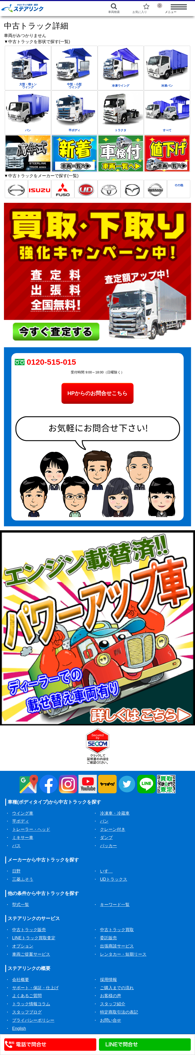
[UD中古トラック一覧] (86, 189)
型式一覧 (20, 904)
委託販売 (108, 938)
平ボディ (20, 821)
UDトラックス (113, 879)
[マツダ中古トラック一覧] (132, 189)
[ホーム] (44, 8)
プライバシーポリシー (33, 1020)
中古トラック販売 (29, 929)
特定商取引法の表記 (119, 1012)
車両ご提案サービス (31, 954)
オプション (22, 946)
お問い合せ (110, 1020)
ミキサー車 (22, 837)
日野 (16, 871)
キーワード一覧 (115, 904)
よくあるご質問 (27, 995)
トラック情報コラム (31, 1004)
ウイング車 (22, 813)
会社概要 (20, 979)
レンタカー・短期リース (123, 954)
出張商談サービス (117, 946)
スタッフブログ (27, 1012)
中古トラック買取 (117, 929)
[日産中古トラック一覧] (155, 189)
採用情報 (108, 979)
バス (16, 845)
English (19, 1028)
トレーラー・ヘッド (31, 829)
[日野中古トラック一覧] (16, 189)
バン (104, 821)
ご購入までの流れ (117, 988)
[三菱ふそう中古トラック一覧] (62, 189)
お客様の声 (110, 995)
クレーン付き (112, 829)
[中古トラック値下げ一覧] (167, 153)
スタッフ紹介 (112, 1004)
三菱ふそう (22, 879)
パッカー (108, 845)
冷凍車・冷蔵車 (115, 813)
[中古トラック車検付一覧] (121, 153)
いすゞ (106, 871)
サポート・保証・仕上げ (35, 988)
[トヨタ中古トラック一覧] (109, 189)
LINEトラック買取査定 (33, 938)
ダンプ (106, 837)
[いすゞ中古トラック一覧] (39, 189)
